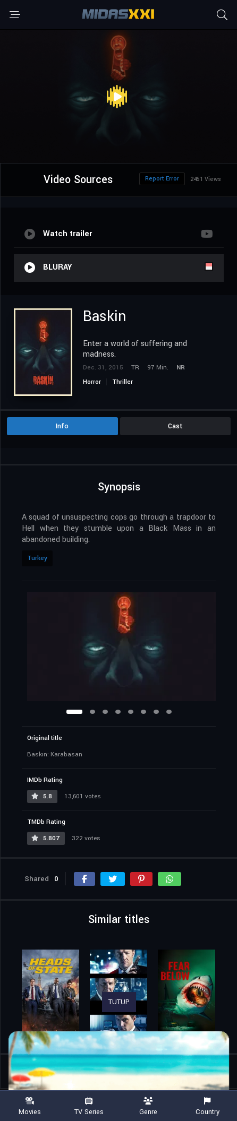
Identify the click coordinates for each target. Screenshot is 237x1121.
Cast (175, 426)
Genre (148, 1106)
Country (208, 1106)
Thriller (122, 381)
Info (62, 426)
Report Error (162, 179)
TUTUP (119, 1002)
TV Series (89, 1106)
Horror (92, 381)
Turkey (37, 558)
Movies (30, 1106)
